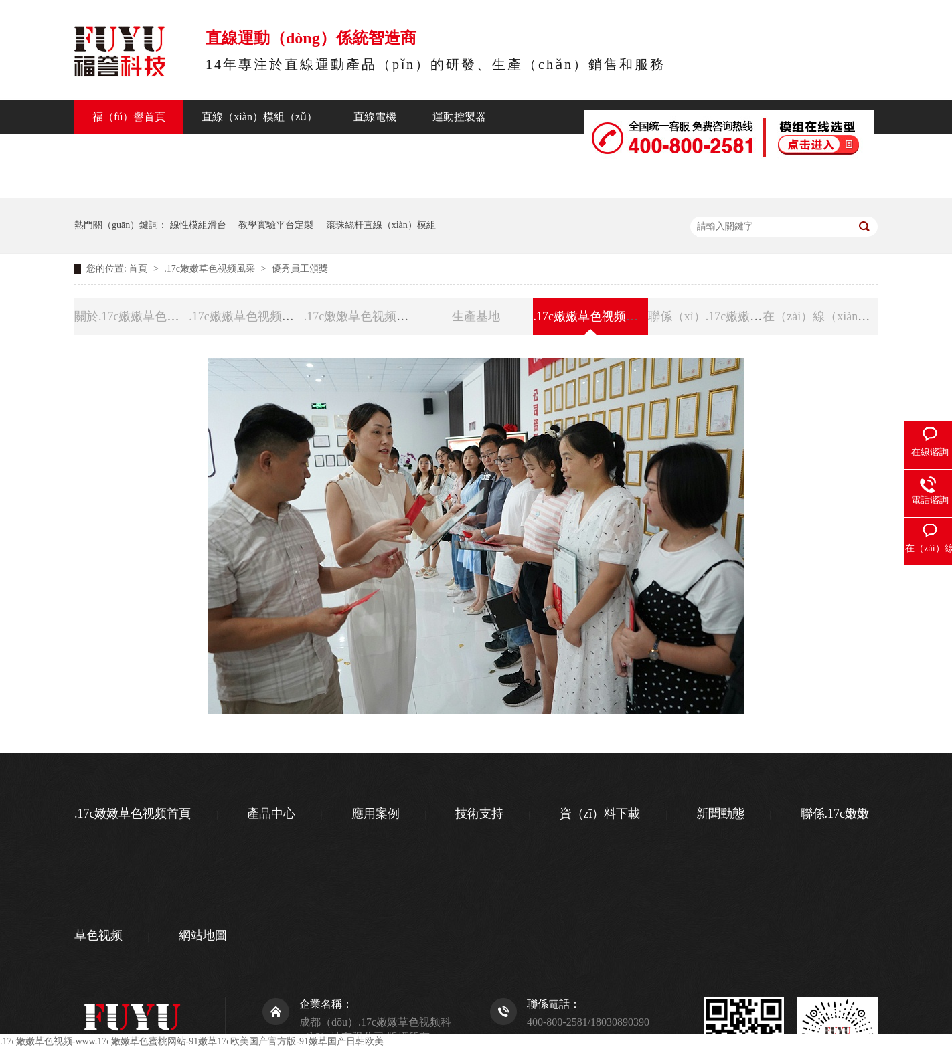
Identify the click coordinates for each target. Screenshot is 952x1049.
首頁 (139, 269)
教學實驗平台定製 (275, 225)
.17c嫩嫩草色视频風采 (210, 269)
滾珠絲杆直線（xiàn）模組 (381, 225)
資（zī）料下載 (600, 813)
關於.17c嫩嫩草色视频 (132, 316)
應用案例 (375, 813)
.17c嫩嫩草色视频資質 (247, 316)
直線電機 (374, 116)
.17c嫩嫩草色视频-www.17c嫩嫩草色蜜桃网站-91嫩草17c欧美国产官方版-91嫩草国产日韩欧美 (192, 1041)
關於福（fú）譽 (444, 150)
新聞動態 (350, 150)
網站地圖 (203, 935)
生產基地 (476, 316)
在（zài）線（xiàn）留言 (828, 316)
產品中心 (113, 150)
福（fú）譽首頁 (128, 116)
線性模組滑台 (198, 225)
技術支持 (271, 150)
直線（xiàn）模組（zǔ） (259, 116)
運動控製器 (459, 116)
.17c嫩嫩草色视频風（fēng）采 (614, 316)
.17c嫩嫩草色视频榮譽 (362, 316)
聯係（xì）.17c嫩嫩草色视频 (584, 181)
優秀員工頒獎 (300, 269)
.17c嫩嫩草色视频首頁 (132, 813)
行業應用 (192, 150)
